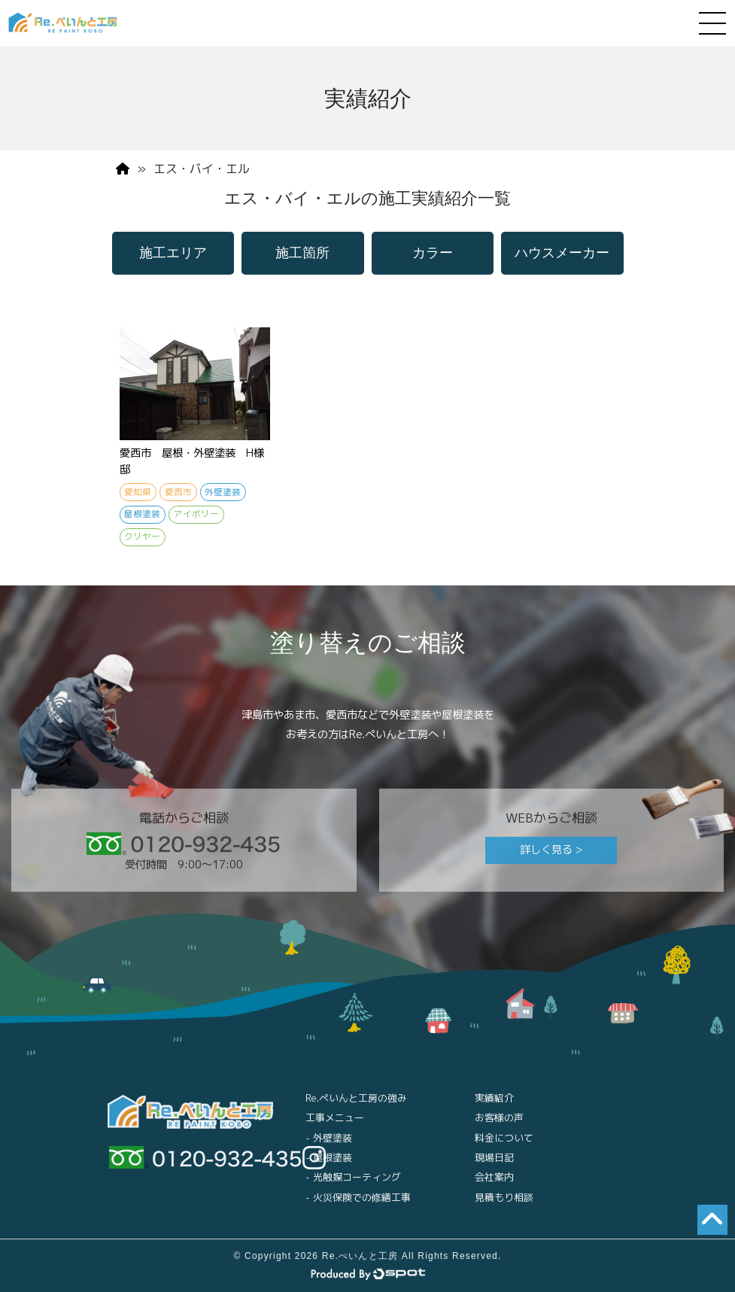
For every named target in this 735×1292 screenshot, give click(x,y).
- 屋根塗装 (328, 1165)
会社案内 (494, 1185)
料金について (504, 1145)
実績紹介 (494, 1105)
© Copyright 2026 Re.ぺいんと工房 (315, 1263)
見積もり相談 (504, 1204)
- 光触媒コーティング (353, 1185)
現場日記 (494, 1165)
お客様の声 (499, 1125)
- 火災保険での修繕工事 (358, 1204)
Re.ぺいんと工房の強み (356, 1105)
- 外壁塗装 (328, 1145)
